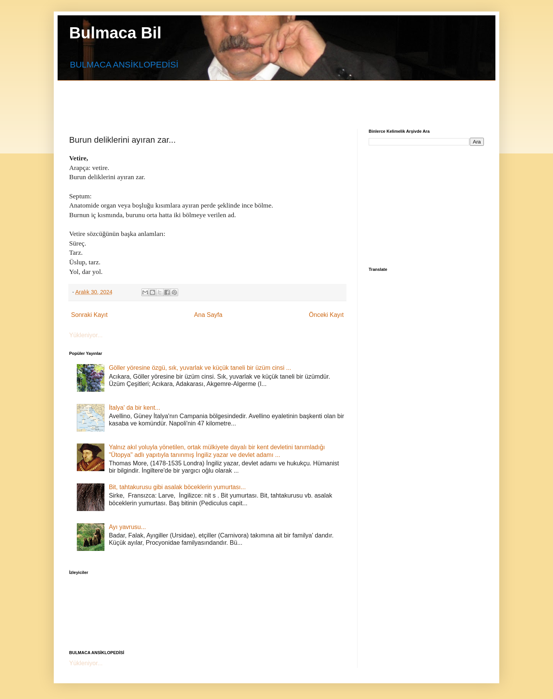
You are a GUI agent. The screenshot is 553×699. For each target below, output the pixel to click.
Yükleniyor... (86, 335)
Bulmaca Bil (115, 33)
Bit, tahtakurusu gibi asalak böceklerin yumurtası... (177, 487)
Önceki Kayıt (326, 315)
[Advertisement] (255, 98)
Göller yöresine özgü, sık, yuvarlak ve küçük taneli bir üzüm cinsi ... (200, 367)
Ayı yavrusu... (127, 527)
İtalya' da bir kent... (134, 407)
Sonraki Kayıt (89, 315)
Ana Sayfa (208, 315)
